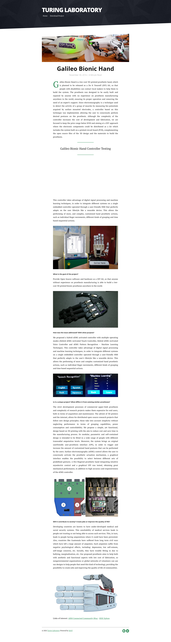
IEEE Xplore (104, 618)
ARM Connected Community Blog (82, 618)
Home (45, 16)
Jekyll (71, 631)
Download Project (57, 16)
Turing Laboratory (72, 10)
